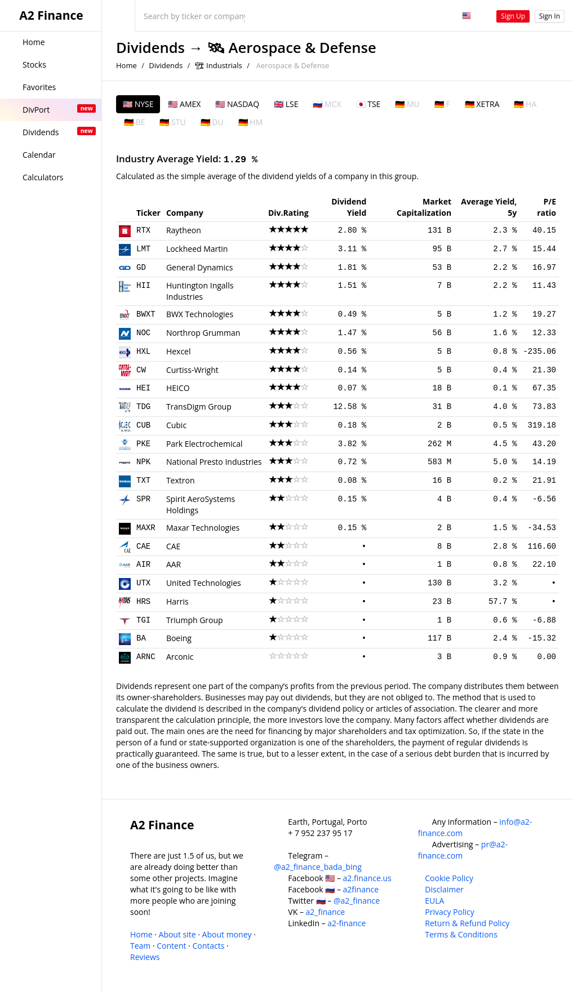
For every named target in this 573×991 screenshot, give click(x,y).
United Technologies (203, 582)
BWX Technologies (199, 314)
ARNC (146, 656)
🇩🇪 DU (212, 122)
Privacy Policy (449, 911)
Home (126, 65)
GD (141, 267)
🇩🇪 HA (525, 104)
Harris (177, 601)
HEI (143, 388)
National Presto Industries (214, 461)
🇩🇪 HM (250, 122)
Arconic (180, 656)
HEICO (178, 388)
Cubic (176, 425)
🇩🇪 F (442, 104)
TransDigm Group (199, 406)
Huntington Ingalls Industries (199, 291)
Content (171, 945)
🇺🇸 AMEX (184, 104)
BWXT (146, 314)
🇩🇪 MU (407, 104)
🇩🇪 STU (172, 122)
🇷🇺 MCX (327, 104)
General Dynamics (199, 267)
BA (141, 638)
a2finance (361, 889)
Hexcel (178, 351)
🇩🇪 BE (134, 122)
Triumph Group (194, 620)
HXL (143, 351)
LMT (143, 249)
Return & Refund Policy (467, 923)
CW (141, 370)
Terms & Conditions (461, 934)
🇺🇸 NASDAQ (237, 104)
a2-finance (346, 923)
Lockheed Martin (197, 248)
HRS (143, 601)
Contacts (208, 945)
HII (143, 285)
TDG (143, 406)
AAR (173, 564)
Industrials (224, 65)
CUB (143, 425)
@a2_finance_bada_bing (317, 866)
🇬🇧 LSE (286, 104)
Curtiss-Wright (192, 370)
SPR (143, 499)
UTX (143, 583)
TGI (143, 620)
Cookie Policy (449, 878)
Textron (180, 480)
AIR (143, 564)
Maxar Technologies (202, 527)
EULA (434, 900)
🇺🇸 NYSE (138, 104)
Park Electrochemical (204, 443)
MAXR (146, 527)
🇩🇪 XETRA (482, 104)
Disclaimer (444, 889)
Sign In (549, 16)
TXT (143, 480)
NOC (143, 332)
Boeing (179, 638)
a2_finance (325, 911)
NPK (143, 461)
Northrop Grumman (203, 332)
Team (140, 945)
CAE (143, 546)
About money (227, 934)
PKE (143, 443)
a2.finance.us (367, 878)
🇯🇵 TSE (368, 104)
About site (177, 934)
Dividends (150, 47)
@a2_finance (357, 900)
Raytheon (183, 230)
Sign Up (513, 16)
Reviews (144, 957)
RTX (143, 230)
